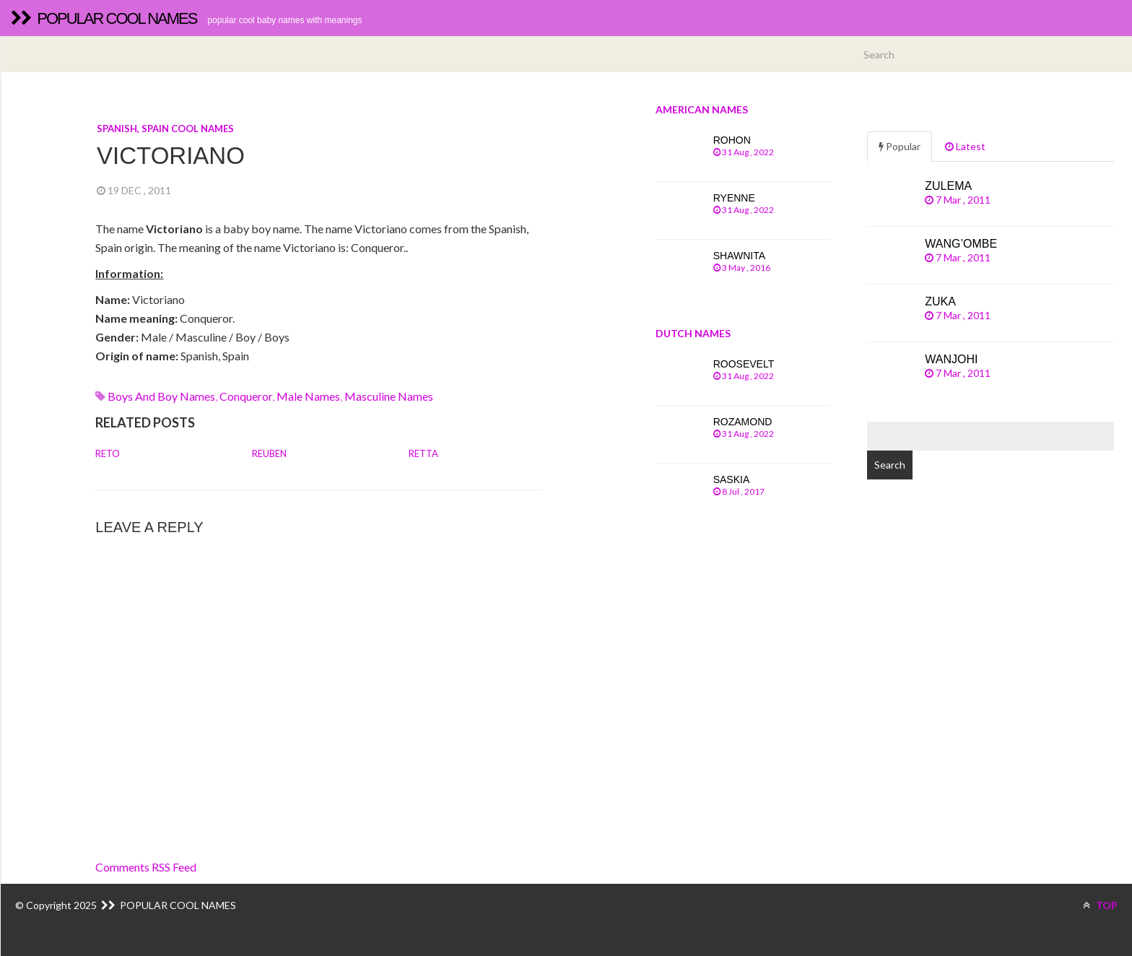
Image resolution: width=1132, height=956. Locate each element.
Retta (423, 453)
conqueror (245, 396)
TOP (1100, 905)
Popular (899, 146)
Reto (107, 453)
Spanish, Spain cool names (165, 128)
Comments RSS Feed (145, 867)
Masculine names (388, 396)
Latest (965, 146)
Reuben (269, 453)
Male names (308, 396)
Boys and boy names (161, 396)
